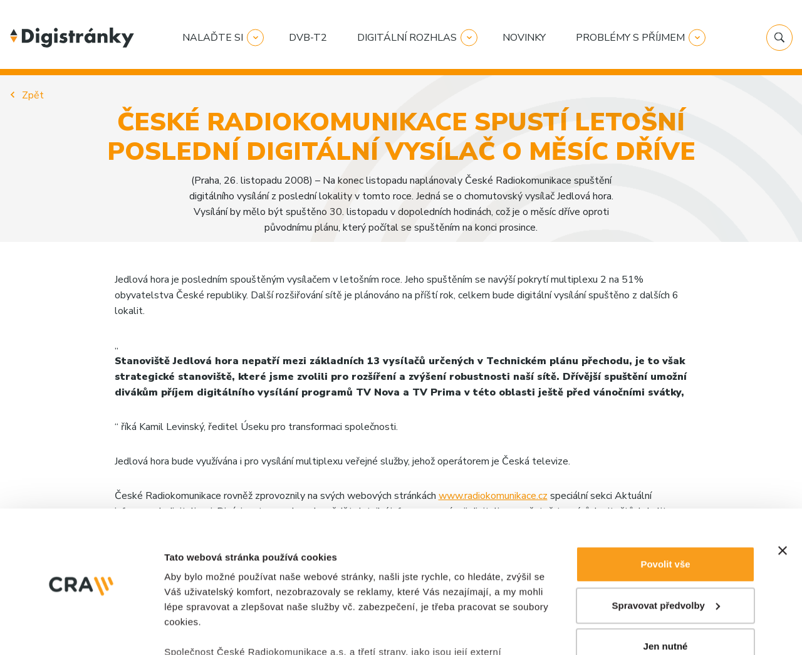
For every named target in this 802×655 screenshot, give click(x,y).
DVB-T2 (308, 38)
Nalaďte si (212, 38)
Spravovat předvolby (666, 473)
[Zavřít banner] (782, 418)
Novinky (524, 38)
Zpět (33, 95)
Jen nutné (665, 513)
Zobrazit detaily (199, 582)
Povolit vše (665, 431)
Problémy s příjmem (630, 38)
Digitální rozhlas (407, 38)
